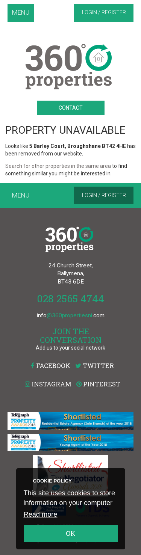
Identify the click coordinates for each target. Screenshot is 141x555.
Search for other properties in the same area (58, 166)
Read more (41, 514)
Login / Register (104, 12)
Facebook (50, 365)
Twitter (94, 365)
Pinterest (98, 384)
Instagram (48, 384)
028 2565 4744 (70, 298)
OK (71, 533)
